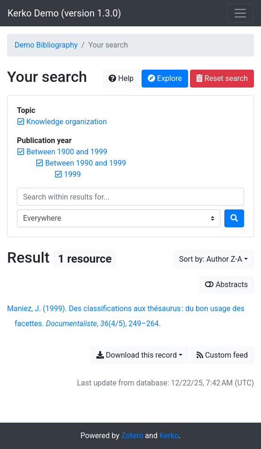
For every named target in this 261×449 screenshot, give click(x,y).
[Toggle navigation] (240, 13)
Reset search (222, 78)
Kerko (169, 435)
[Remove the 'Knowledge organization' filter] (66, 121)
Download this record (136, 355)
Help (121, 78)
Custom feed (222, 355)
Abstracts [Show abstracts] (226, 284)
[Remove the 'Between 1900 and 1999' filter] (66, 151)
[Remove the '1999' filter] (72, 174)
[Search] (234, 218)
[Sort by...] (213, 259)
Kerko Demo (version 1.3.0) (64, 13)
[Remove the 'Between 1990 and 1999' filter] (85, 163)
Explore (165, 78)
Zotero (132, 435)
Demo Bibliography (46, 44)
